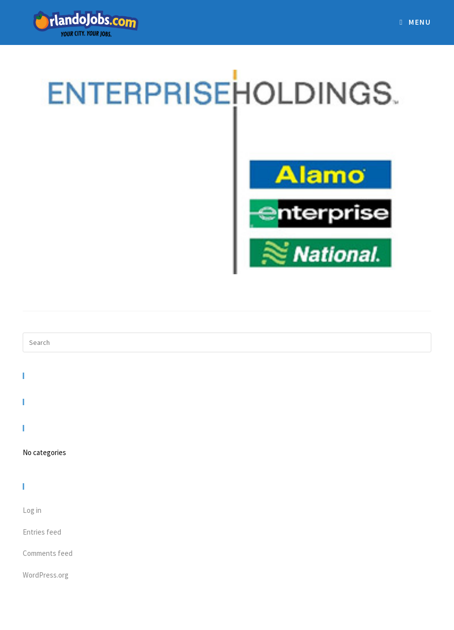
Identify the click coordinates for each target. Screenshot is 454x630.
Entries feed (42, 532)
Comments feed (48, 553)
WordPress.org (46, 575)
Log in (32, 510)
